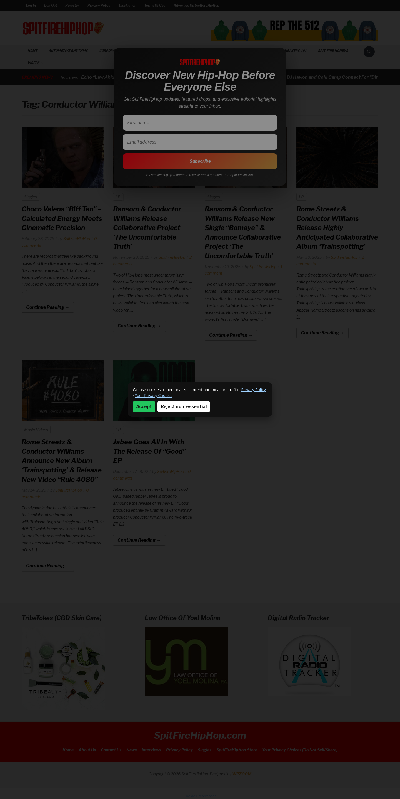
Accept (144, 406)
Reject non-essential (184, 406)
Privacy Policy (253, 389)
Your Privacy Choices (153, 395)
